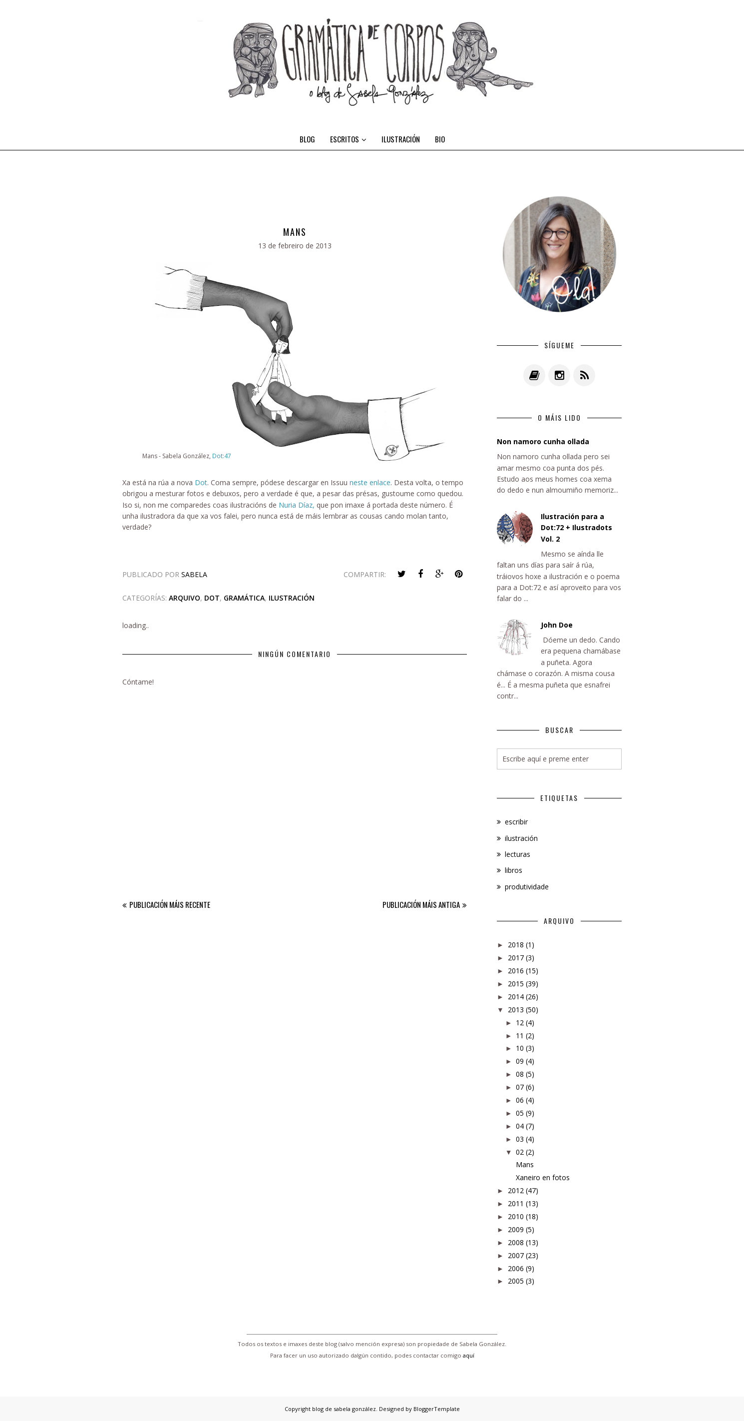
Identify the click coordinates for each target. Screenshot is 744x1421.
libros (513, 870)
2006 (516, 1268)
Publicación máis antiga (421, 904)
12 (520, 1022)
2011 (516, 1203)
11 (520, 1035)
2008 (516, 1242)
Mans (525, 1164)
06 (520, 1100)
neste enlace (370, 482)
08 (520, 1074)
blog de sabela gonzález (344, 1409)
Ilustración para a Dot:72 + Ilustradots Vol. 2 (576, 528)
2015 (516, 983)
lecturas (517, 854)
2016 (516, 970)
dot (212, 598)
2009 (516, 1229)
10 (520, 1048)
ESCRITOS (348, 138)
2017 (516, 957)
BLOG (307, 138)
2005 (516, 1281)
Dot (201, 482)
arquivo (184, 598)
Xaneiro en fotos (543, 1177)
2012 (516, 1190)
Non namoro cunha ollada (543, 441)
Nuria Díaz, (297, 505)
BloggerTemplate (436, 1409)
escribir (516, 821)
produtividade (527, 886)
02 (520, 1152)
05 (520, 1113)
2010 (516, 1216)
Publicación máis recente (169, 904)
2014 (516, 996)
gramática (244, 598)
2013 (516, 1009)
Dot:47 (221, 456)
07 (520, 1087)
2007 (516, 1255)
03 (520, 1139)
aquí (468, 1355)
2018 (516, 944)
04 (520, 1126)
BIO (440, 138)
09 (520, 1061)
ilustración (292, 598)
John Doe (557, 625)
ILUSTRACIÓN (400, 138)
